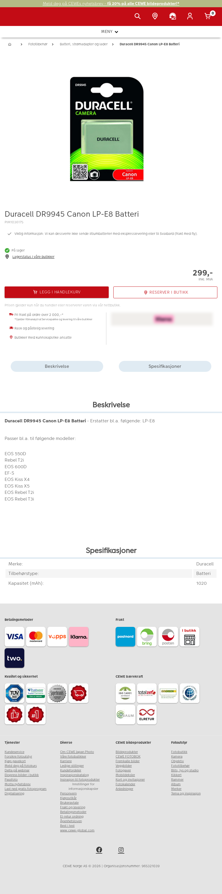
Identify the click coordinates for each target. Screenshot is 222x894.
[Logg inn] (191, 17)
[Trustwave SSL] (36, 694)
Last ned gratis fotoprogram (26, 789)
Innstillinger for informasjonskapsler (83, 786)
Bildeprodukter (127, 752)
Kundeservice (14, 752)
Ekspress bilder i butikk (22, 775)
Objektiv (177, 761)
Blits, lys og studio (185, 770)
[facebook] (100, 851)
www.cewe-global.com (77, 830)
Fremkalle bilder (128, 761)
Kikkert (176, 775)
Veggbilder (124, 766)
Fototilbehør (180, 766)
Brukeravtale (69, 803)
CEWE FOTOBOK (128, 756)
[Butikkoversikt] (156, 17)
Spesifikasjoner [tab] (165, 366)
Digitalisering (14, 793)
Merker (176, 789)
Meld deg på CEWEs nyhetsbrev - (111, 3)
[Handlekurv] (208, 17)
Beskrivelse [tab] (57, 366)
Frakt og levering (72, 807)
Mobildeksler (125, 775)
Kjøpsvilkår (68, 798)
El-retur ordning (72, 816)
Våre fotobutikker (73, 756)
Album (176, 784)
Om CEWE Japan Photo (77, 752)
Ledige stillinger (72, 766)
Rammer (177, 779)
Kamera (176, 756)
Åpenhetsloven (71, 821)
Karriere (66, 761)
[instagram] (122, 851)
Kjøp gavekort (15, 761)
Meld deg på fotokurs (21, 766)
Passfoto (11, 779)
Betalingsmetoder (73, 812)
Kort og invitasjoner (130, 779)
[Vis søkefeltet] (138, 17)
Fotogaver (123, 770)
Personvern (68, 793)
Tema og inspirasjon (186, 793)
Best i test (67, 826)
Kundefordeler (70, 770)
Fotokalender (125, 784)
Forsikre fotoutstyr (18, 756)
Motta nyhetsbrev (18, 784)
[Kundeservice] (173, 17)
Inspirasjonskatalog (74, 775)
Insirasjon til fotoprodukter (80, 779)
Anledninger (124, 789)
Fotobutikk (179, 752)
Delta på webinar (17, 770)
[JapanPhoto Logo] (16, 20)
